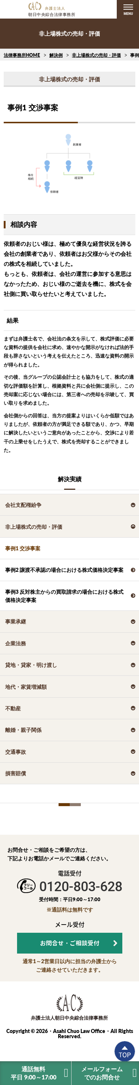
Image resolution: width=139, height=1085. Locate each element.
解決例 (56, 55)
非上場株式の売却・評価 (96, 55)
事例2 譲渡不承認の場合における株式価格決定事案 (64, 570)
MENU (128, 14)
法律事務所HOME (22, 55)
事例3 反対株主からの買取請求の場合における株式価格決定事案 (64, 596)
